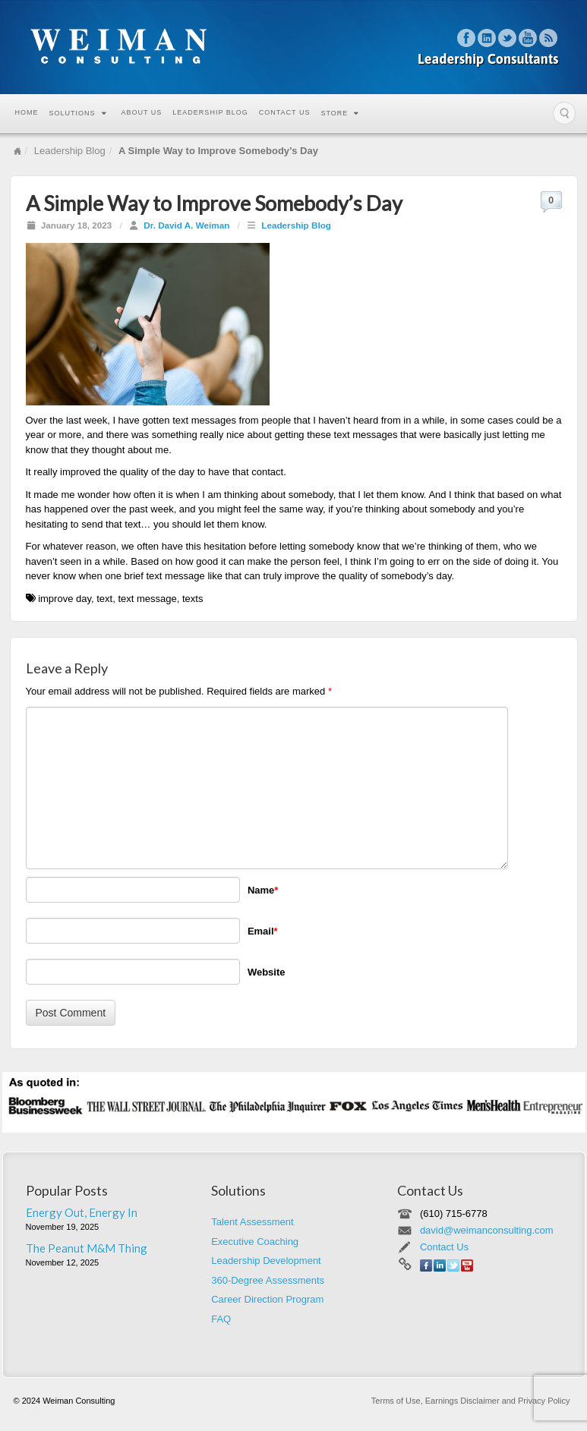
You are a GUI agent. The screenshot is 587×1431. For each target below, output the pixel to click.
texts (192, 598)
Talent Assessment (252, 1222)
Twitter (507, 38)
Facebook (466, 38)
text (104, 598)
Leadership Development (266, 1260)
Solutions (78, 113)
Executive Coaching (254, 1241)
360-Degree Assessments (267, 1280)
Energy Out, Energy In (81, 1212)
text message (147, 598)
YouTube (528, 38)
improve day (64, 598)
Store (339, 113)
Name (263, 890)
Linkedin (487, 38)
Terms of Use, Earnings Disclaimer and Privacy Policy (470, 1400)
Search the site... (564, 113)
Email (263, 931)
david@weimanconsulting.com (487, 1230)
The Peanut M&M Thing (86, 1248)
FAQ (221, 1319)
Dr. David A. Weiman (186, 225)
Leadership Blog (210, 112)
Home (27, 112)
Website (267, 972)
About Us (142, 112)
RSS (548, 38)
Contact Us (285, 112)
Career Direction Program (267, 1299)
